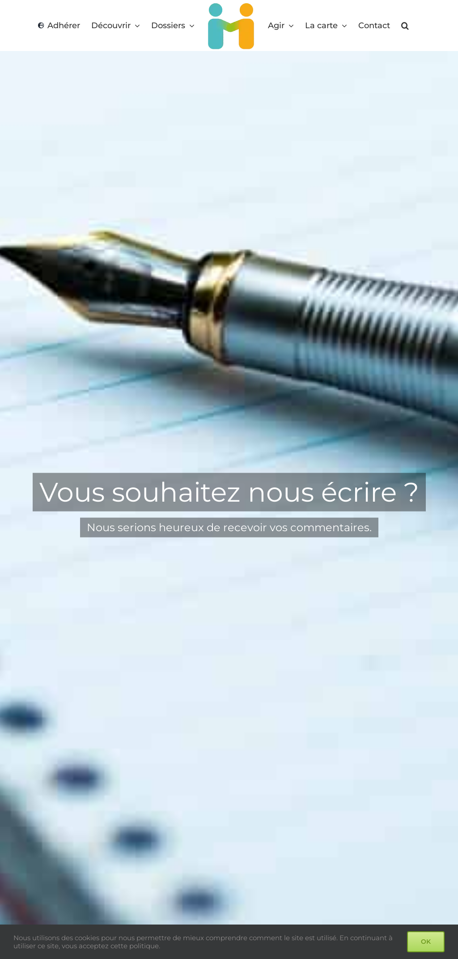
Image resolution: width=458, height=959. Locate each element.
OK (426, 942)
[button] (405, 25)
